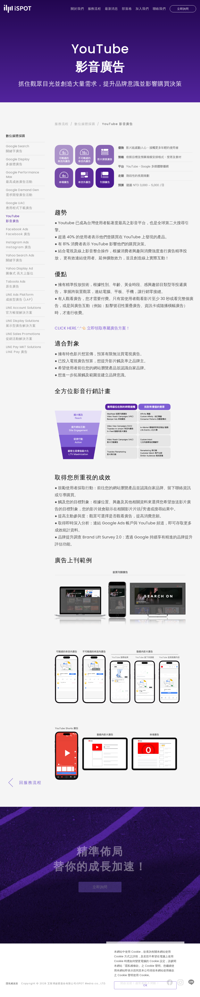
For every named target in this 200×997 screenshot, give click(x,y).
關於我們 (77, 8)
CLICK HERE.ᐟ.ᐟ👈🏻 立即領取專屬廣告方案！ (92, 328)
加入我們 (142, 8)
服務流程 (94, 8)
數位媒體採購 (84, 124)
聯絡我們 (159, 8)
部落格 (127, 8)
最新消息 (111, 8)
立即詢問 (183, 9)
